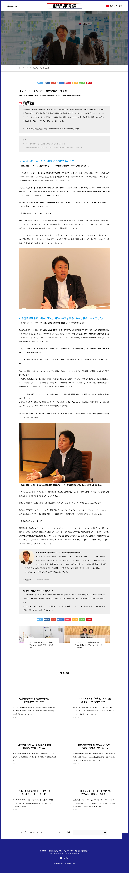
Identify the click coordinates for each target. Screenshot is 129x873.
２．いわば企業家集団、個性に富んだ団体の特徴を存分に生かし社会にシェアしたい (53, 147)
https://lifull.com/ (43, 580)
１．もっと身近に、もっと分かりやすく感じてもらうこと (44, 144)
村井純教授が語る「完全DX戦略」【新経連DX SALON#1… (34, 700)
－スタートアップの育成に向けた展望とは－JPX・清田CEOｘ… (94, 700)
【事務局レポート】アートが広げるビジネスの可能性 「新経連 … (94, 792)
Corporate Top (12, 6)
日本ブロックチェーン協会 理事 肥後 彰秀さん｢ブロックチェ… (34, 746)
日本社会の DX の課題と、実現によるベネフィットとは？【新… (34, 792)
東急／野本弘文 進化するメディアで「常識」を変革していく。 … (94, 746)
